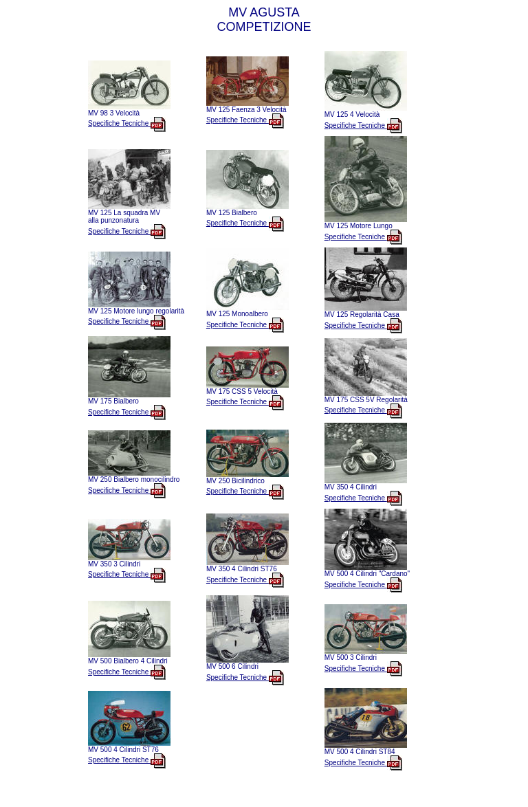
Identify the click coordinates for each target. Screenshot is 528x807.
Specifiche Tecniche (127, 123)
